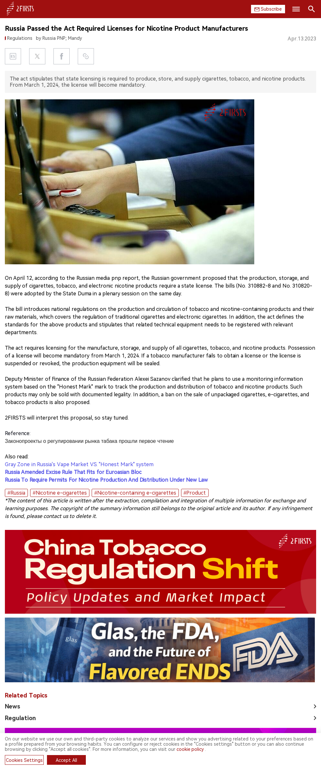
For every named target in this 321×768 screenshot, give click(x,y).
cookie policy (190, 749)
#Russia (16, 493)
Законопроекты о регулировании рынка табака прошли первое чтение (89, 441)
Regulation (20, 718)
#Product (195, 493)
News (12, 706)
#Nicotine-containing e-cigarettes (135, 493)
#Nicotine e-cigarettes (60, 493)
